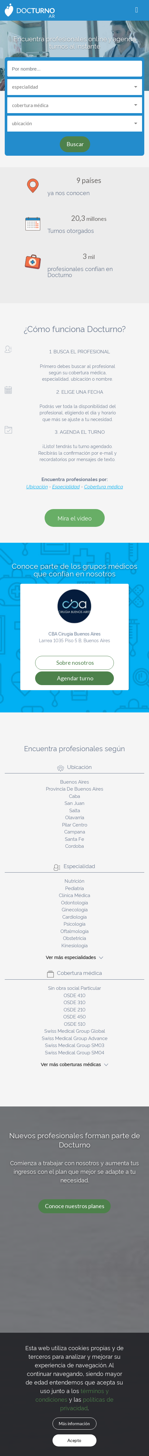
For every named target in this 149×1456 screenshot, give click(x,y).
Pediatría (74, 888)
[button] (24, 637)
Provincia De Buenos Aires (74, 788)
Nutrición (74, 880)
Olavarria (74, 817)
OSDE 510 (74, 1023)
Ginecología (75, 909)
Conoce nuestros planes (74, 1205)
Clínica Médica (74, 895)
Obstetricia (74, 938)
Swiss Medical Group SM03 (74, 1045)
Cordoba (74, 845)
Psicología (74, 923)
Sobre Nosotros (75, 662)
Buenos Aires (74, 781)
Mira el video (75, 518)
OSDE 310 (74, 1002)
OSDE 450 (74, 1016)
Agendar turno (75, 678)
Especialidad (66, 486)
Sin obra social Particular (74, 987)
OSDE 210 (74, 1009)
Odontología (74, 902)
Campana (74, 831)
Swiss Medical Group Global (74, 1030)
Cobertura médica (103, 486)
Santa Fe (74, 838)
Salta (74, 810)
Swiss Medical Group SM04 (74, 1052)
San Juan (74, 802)
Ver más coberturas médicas (74, 1064)
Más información (74, 1423)
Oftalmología (74, 931)
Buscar (75, 143)
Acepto (74, 1440)
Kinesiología (74, 945)
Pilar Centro (74, 824)
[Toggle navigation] (136, 10)
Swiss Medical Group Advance (75, 1038)
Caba (74, 796)
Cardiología (74, 916)
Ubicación (37, 486)
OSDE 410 (74, 995)
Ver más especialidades (74, 957)
